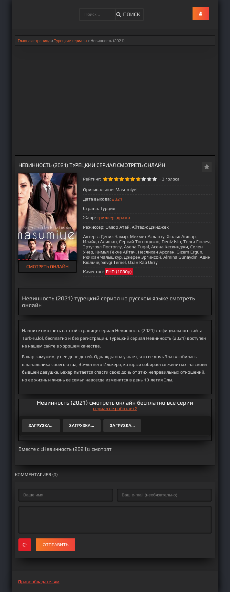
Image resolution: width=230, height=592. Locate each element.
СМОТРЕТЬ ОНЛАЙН (47, 266)
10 (154, 179)
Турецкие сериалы (70, 40)
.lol (22, 9)
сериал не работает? (115, 408)
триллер (105, 217)
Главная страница (34, 40)
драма (123, 217)
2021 (117, 199)
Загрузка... (41, 425)
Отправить (55, 544)
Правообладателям (38, 581)
